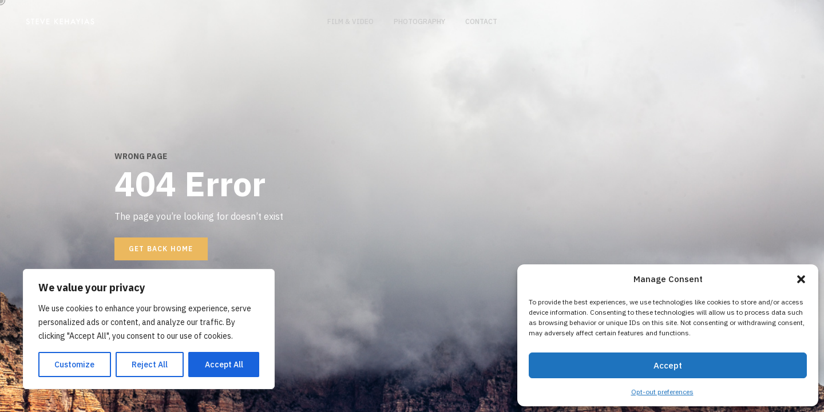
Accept (667, 365)
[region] (149, 329)
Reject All (150, 364)
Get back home (161, 248)
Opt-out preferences (662, 391)
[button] (801, 279)
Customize (74, 364)
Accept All (224, 364)
